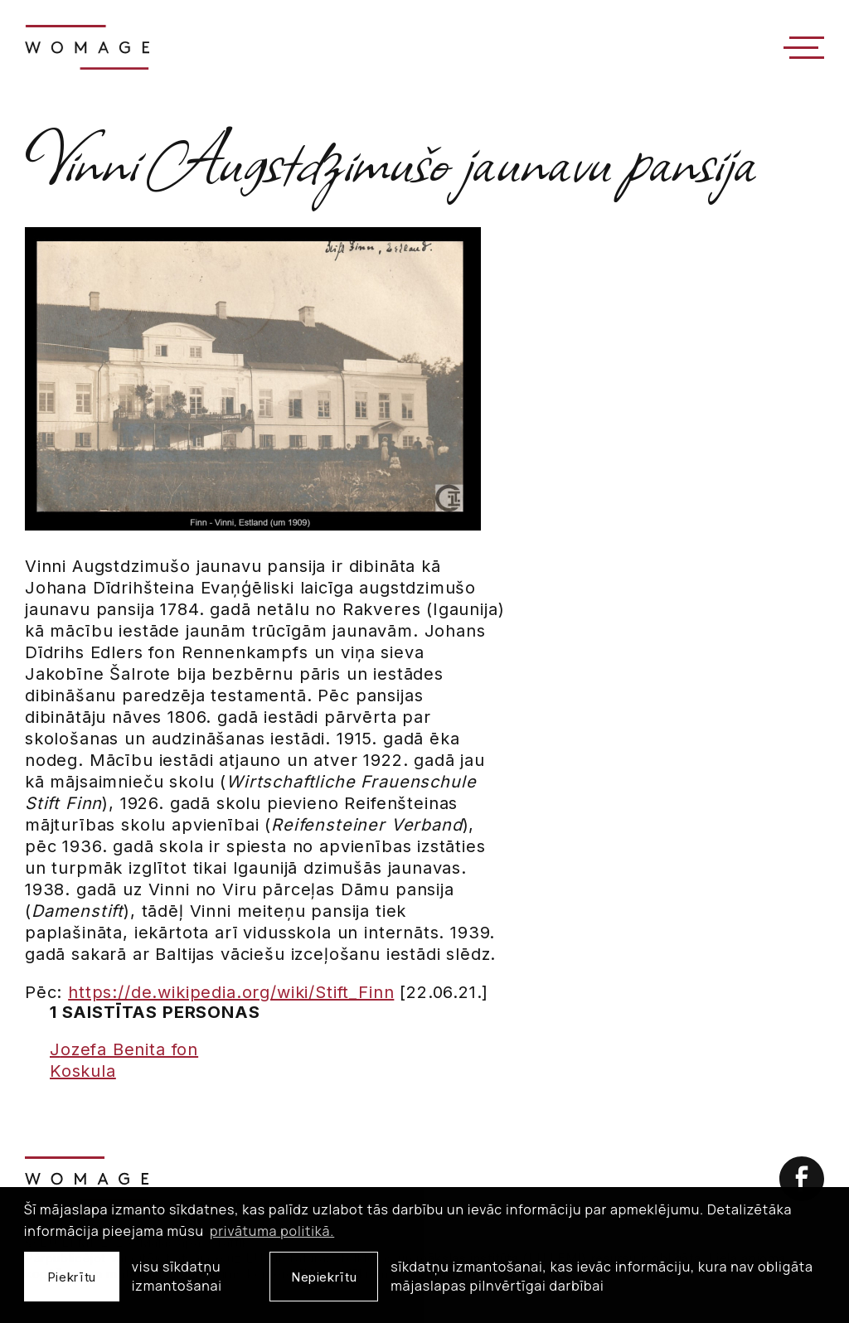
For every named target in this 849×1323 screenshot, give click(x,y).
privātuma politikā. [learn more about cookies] (272, 1231)
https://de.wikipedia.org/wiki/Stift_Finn (231, 992)
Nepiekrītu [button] (324, 1277)
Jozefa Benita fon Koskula (124, 1060)
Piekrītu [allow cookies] (71, 1277)
